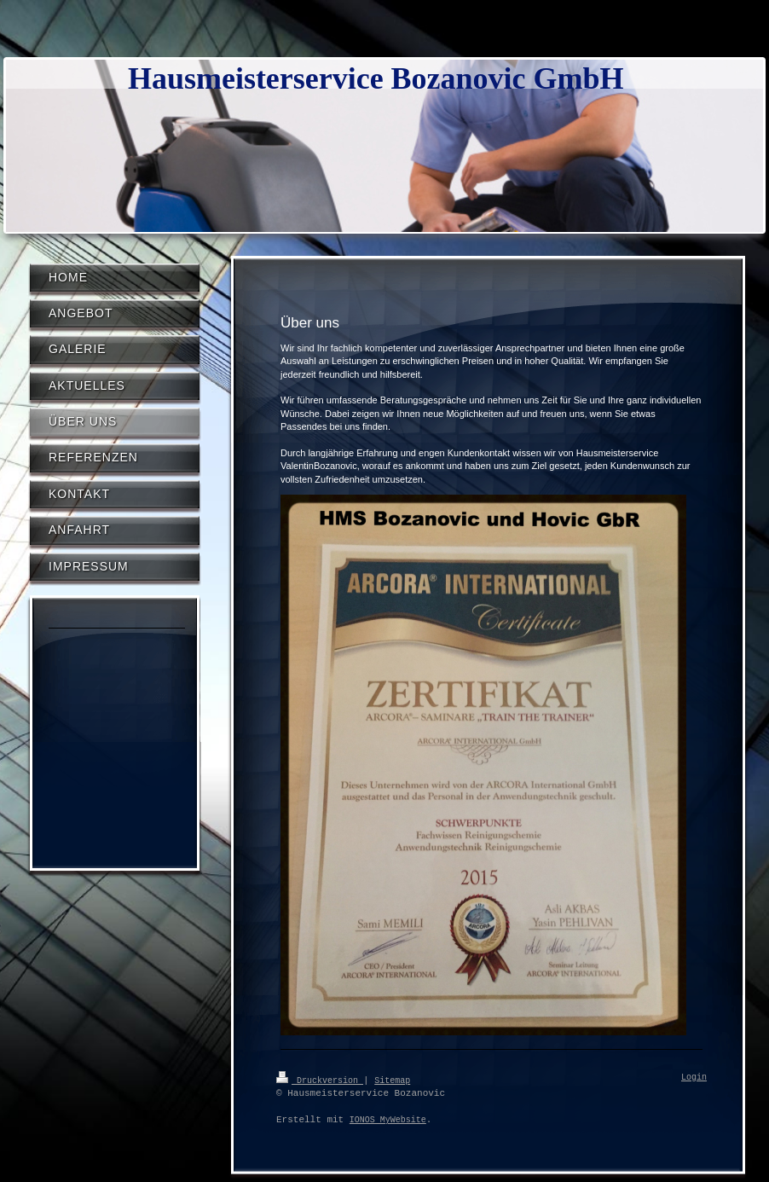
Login (694, 1078)
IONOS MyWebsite (388, 1120)
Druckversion (319, 1080)
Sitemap (392, 1080)
